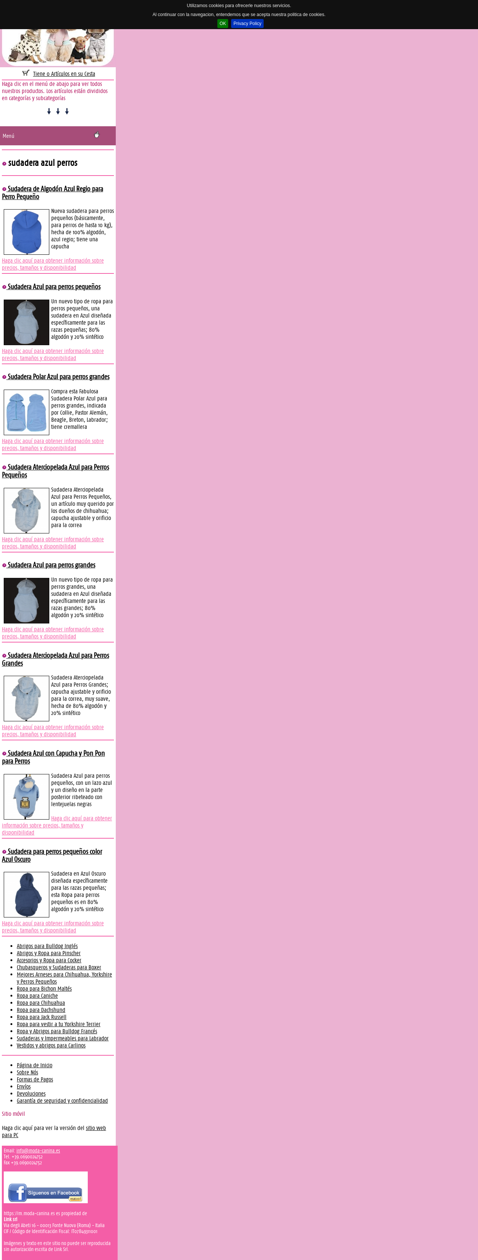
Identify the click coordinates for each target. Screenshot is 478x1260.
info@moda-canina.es (38, 1151)
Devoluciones (31, 1093)
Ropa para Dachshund (41, 1009)
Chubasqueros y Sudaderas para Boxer (59, 967)
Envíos (24, 1086)
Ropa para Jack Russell (41, 1017)
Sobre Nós (27, 1072)
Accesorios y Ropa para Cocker (49, 960)
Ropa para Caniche (37, 995)
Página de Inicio (34, 1065)
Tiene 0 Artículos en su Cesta (64, 73)
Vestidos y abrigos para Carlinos (51, 1045)
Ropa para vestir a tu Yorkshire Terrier (58, 1024)
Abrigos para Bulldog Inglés (47, 946)
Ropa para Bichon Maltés (44, 988)
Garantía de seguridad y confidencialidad (62, 1100)
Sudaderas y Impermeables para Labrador (63, 1038)
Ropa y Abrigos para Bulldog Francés (57, 1031)
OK (223, 23)
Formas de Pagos (35, 1079)
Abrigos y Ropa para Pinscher (49, 953)
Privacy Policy (247, 23)
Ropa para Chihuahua (41, 1002)
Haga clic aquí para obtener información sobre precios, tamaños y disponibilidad (53, 264)
